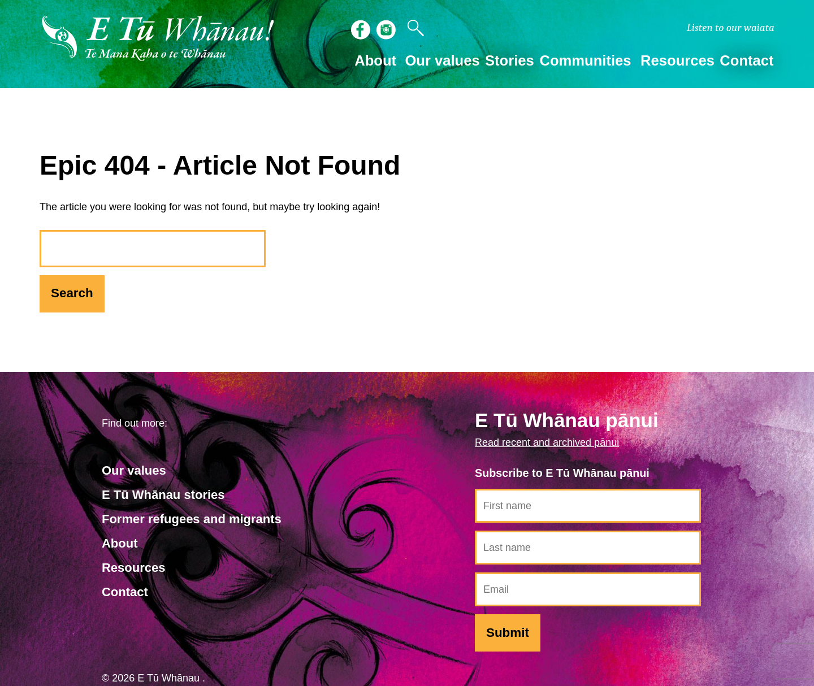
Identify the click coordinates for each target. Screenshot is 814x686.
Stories (509, 60)
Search (72, 293)
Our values (134, 470)
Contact (746, 60)
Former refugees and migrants (192, 519)
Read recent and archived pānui (547, 442)
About (120, 543)
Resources (134, 568)
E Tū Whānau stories (163, 495)
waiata (730, 27)
